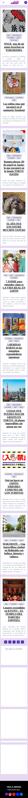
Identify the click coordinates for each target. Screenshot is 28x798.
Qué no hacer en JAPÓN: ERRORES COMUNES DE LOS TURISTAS (14, 486)
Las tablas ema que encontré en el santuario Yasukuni (14, 107)
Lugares (19, 37)
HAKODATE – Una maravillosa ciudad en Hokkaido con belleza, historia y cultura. (14, 550)
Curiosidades (10, 37)
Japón (8, 35)
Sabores (17, 341)
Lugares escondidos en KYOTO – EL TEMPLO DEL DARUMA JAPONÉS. (14, 614)
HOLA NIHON (14, 787)
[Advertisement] (14, 724)
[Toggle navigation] (3, 2)
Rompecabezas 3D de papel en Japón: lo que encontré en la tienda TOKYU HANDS (14, 168)
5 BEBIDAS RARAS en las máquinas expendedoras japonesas (14, 351)
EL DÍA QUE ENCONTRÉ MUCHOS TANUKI (14, 226)
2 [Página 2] (9, 642)
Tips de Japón (14, 40)
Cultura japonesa (16, 35)
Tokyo (18, 158)
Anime (11, 275)
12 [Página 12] (18, 642)
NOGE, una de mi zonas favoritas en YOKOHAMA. (14, 47)
